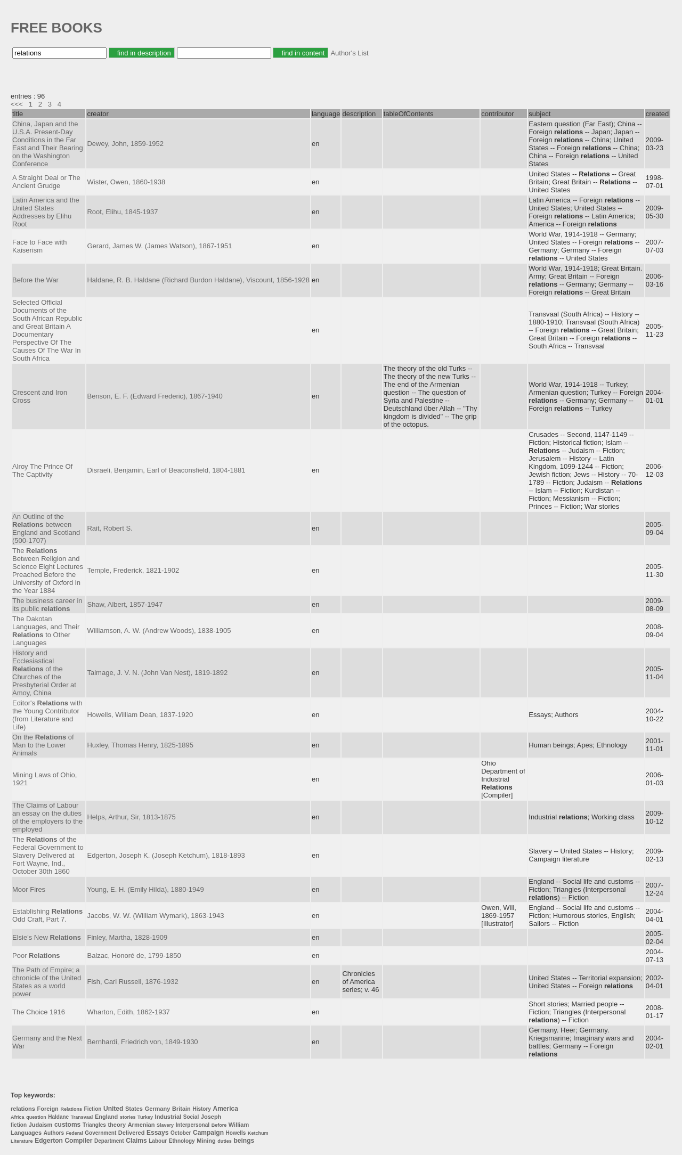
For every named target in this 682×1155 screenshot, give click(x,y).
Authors (54, 1133)
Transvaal (82, 1117)
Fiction (93, 1109)
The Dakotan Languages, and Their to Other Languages (45, 631)
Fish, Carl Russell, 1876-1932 (132, 982)
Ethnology (182, 1141)
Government (100, 1133)
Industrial (168, 1116)
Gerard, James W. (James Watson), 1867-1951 (159, 246)
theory (117, 1124)
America (225, 1108)
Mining (206, 1140)
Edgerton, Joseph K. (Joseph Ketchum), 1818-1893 (166, 855)
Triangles (94, 1125)
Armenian (141, 1124)
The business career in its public (47, 605)
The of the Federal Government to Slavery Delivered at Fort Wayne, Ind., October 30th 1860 (48, 855)
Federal (74, 1133)
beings (244, 1140)
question (36, 1117)
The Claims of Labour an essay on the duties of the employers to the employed (47, 817)
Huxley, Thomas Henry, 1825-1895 (140, 745)
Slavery (165, 1125)
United (113, 1108)
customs (67, 1124)
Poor (36, 955)
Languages (26, 1132)
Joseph (211, 1116)
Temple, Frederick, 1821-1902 (133, 570)
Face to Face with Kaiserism (39, 246)
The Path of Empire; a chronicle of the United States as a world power (46, 982)
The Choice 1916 (38, 1012)
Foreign (47, 1108)
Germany (157, 1108)
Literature (22, 1141)
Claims (136, 1140)
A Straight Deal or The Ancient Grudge (46, 182)
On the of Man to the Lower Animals (43, 745)
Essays (157, 1132)
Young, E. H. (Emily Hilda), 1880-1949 (145, 889)
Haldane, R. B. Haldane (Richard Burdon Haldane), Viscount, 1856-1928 (198, 280)
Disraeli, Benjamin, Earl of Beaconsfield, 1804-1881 (166, 470)
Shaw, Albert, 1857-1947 (125, 604)
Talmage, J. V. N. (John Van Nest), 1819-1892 (157, 673)
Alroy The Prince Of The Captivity (42, 470)
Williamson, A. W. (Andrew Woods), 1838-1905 (159, 631)
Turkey (145, 1117)
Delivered (131, 1132)
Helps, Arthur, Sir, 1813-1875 (131, 817)
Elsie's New (46, 937)
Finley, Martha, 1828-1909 (127, 937)
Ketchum (258, 1133)
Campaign (208, 1132)
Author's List (349, 53)
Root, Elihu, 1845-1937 (122, 212)
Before (219, 1125)
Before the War (35, 280)
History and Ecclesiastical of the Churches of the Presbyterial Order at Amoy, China (44, 673)
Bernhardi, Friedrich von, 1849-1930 (142, 1042)
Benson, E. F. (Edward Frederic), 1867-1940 (154, 396)
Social (191, 1117)
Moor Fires (28, 889)
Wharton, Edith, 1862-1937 (128, 1012)
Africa (18, 1117)
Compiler (78, 1140)
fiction (19, 1125)
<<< (17, 104)
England (106, 1116)
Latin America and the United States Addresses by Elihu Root (45, 212)
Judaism (41, 1124)
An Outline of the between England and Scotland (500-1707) (46, 528)
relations (23, 1108)
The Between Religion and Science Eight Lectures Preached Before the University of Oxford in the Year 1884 (47, 571)
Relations (71, 1109)
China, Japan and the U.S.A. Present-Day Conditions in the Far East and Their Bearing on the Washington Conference (47, 144)
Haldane (58, 1117)
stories (128, 1117)
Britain (181, 1108)
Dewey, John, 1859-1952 (125, 144)
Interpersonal (192, 1125)
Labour (158, 1141)
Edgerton (49, 1140)
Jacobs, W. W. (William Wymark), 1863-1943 (155, 916)
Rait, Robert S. (109, 528)
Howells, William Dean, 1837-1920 (140, 715)
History (201, 1109)
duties (224, 1141)
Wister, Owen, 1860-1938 (126, 182)
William (239, 1124)
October (180, 1133)
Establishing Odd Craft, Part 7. (47, 915)
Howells (236, 1133)
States (134, 1108)
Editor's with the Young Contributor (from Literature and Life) (47, 715)
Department (109, 1141)
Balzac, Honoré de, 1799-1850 (134, 955)
